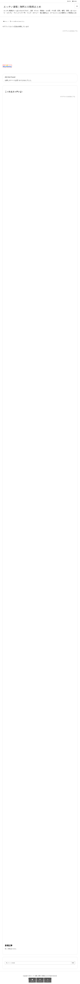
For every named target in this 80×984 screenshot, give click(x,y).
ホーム (6, 21)
